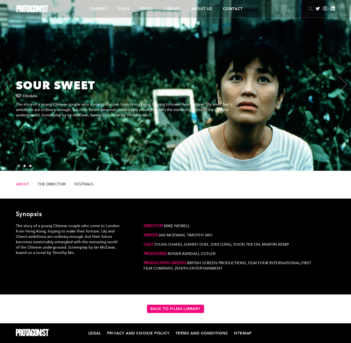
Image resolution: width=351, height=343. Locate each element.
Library (172, 8)
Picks (147, 8)
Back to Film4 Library (175, 309)
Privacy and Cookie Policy (138, 333)
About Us (201, 8)
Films (124, 8)
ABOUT (22, 184)
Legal (94, 333)
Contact (233, 8)
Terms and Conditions (202, 333)
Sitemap (243, 333)
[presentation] (12, 84)
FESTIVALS (83, 184)
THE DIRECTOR (52, 184)
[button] (19, 165)
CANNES (98, 8)
